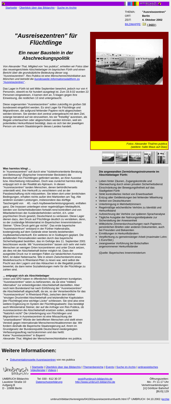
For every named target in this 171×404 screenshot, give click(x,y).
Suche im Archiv (66, 7)
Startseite (11, 7)
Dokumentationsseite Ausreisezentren (33, 359)
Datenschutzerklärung (49, 381)
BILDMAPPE (132, 24)
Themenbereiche (93, 367)
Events (110, 367)
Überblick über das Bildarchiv (36, 7)
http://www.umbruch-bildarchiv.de (95, 381)
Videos (52, 370)
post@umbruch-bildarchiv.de (95, 378)
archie (165, 399)
